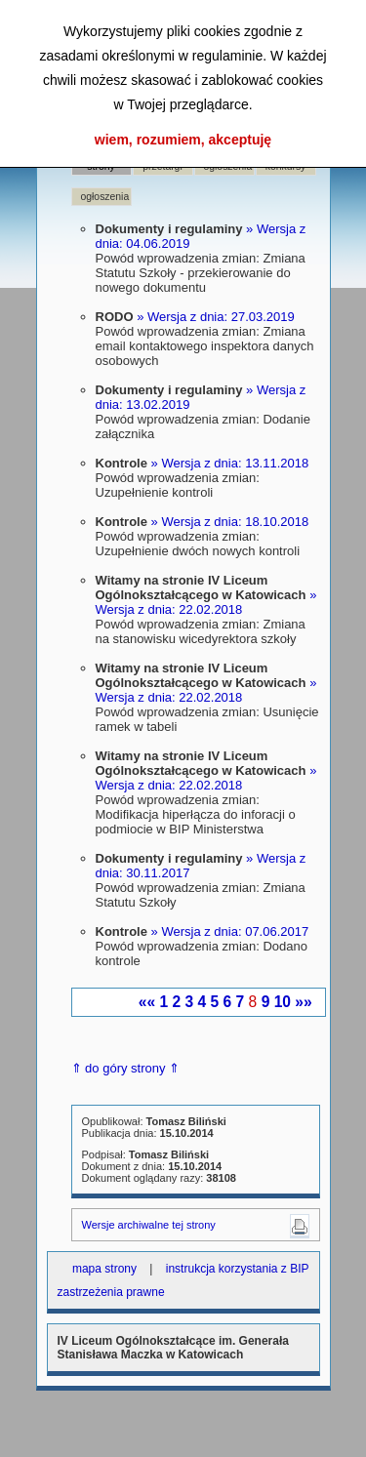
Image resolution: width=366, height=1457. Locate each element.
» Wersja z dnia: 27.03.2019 (216, 316)
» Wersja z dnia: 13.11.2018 (230, 463)
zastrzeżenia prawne (111, 1292)
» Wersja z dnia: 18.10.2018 (230, 521)
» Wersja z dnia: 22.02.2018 (206, 602)
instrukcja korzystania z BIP (237, 1268)
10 (282, 1001)
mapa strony (104, 1268)
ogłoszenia (105, 196)
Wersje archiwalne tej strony (149, 1225)
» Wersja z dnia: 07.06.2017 (230, 931)
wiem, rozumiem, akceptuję (183, 139)
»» (303, 1001)
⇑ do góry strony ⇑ (126, 1068)
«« (147, 1001)
